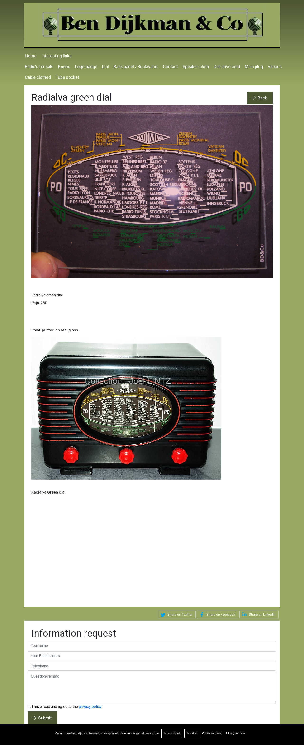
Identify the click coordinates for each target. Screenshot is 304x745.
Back (262, 97)
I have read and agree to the (65, 706)
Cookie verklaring (212, 733)
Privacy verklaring (236, 733)
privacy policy (90, 706)
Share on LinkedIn (258, 614)
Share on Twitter (176, 615)
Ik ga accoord (172, 733)
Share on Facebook (216, 615)
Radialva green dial (47, 295)
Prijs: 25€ (39, 302)
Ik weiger (192, 733)
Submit (45, 717)
